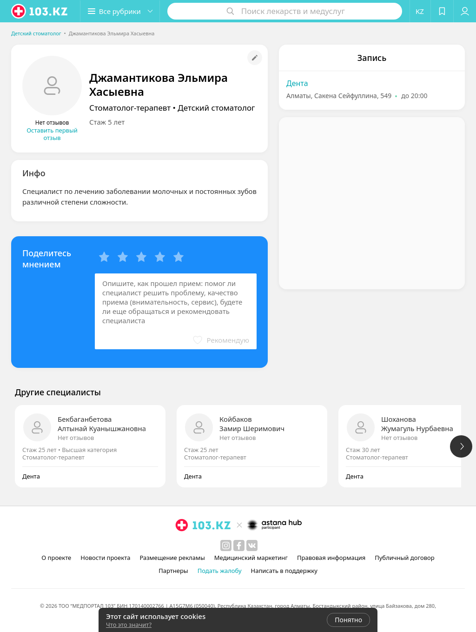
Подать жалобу (220, 570)
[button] (120, 11)
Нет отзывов (76, 437)
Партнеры (173, 570)
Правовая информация (331, 557)
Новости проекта (105, 557)
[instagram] (225, 545)
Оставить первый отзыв (52, 133)
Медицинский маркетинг (251, 557)
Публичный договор (404, 557)
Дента (297, 83)
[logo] (40, 11)
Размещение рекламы (172, 557)
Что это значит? (129, 624)
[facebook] (239, 545)
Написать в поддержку (284, 570)
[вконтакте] (252, 545)
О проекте (56, 557)
